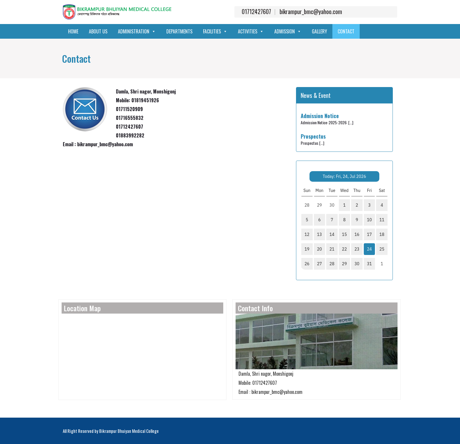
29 (344, 263)
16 (356, 234)
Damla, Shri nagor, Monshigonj (264, 373)
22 (344, 249)
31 (369, 263)
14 (331, 234)
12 (307, 234)
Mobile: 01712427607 (256, 382)
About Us (98, 31)
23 (356, 249)
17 (369, 234)
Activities (251, 31)
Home (73, 31)
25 (381, 249)
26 (307, 263)
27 (319, 263)
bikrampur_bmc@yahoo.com (311, 11)
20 (319, 249)
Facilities (215, 31)
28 (331, 263)
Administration (137, 31)
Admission (287, 31)
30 (356, 263)
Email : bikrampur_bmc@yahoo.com (269, 391)
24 (369, 249)
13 (319, 234)
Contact (346, 31)
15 (344, 234)
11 (381, 219)
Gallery (319, 31)
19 (307, 249)
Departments (179, 31)
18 (381, 234)
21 (331, 249)
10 (369, 219)
